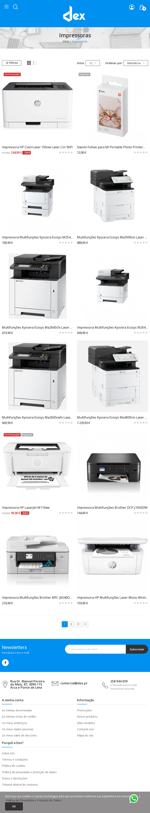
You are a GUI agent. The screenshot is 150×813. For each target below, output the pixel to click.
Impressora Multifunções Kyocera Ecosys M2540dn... (37, 237)
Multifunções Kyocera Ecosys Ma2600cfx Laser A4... (37, 327)
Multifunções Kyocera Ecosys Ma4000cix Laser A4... (112, 417)
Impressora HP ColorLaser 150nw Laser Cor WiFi (37, 147)
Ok (14, 806)
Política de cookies (13, 766)
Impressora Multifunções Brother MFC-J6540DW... (37, 597)
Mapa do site (85, 735)
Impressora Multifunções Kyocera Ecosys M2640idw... (112, 327)
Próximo (85, 624)
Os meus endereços (14, 723)
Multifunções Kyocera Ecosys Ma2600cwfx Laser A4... (37, 417)
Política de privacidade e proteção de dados (29, 772)
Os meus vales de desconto (19, 735)
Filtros (12, 63)
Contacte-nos (85, 729)
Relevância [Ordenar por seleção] (136, 63)
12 (92, 63)
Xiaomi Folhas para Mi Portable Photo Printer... (111, 147)
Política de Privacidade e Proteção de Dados (34, 800)
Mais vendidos (86, 723)
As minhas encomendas (17, 710)
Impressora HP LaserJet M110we (26, 507)
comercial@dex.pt (73, 683)
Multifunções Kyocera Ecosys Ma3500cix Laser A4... (112, 237)
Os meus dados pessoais (17, 729)
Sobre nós (8, 753)
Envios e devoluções (14, 778)
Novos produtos (87, 716)
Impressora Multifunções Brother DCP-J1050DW (112, 507)
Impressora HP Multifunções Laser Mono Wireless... (112, 597)
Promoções (84, 710)
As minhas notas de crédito (19, 716)
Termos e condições (15, 759)
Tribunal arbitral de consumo (20, 784)
